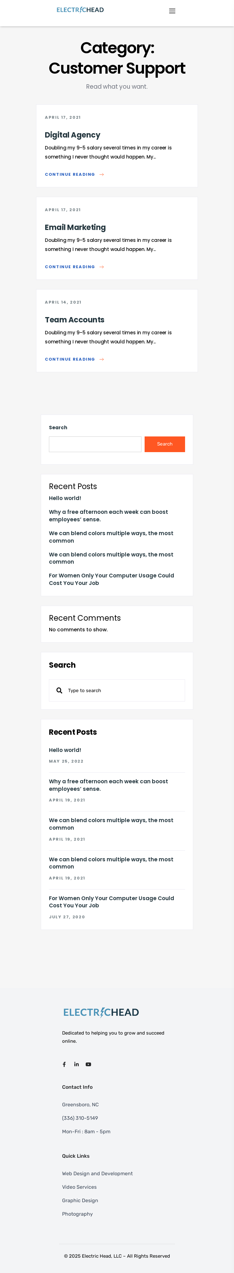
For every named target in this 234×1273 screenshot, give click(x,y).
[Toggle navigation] (172, 10)
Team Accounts (74, 320)
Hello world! (65, 498)
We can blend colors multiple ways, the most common (111, 537)
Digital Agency (72, 135)
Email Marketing (75, 227)
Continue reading (74, 174)
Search (58, 427)
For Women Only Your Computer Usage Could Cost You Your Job (111, 579)
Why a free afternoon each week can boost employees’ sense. (108, 516)
